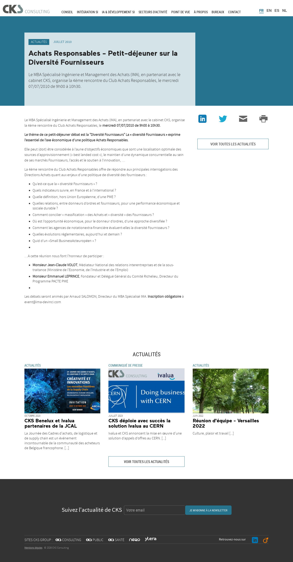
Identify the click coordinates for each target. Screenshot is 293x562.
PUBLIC (94, 540)
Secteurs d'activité (153, 12)
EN (269, 11)
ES (276, 11)
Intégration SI (87, 12)
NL (284, 11)
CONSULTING (68, 540)
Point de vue (180, 12)
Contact (234, 12)
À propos (201, 12)
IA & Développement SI (118, 12)
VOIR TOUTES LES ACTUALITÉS (233, 144)
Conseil (67, 12)
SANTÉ (116, 540)
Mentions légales (33, 547)
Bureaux (218, 12)
